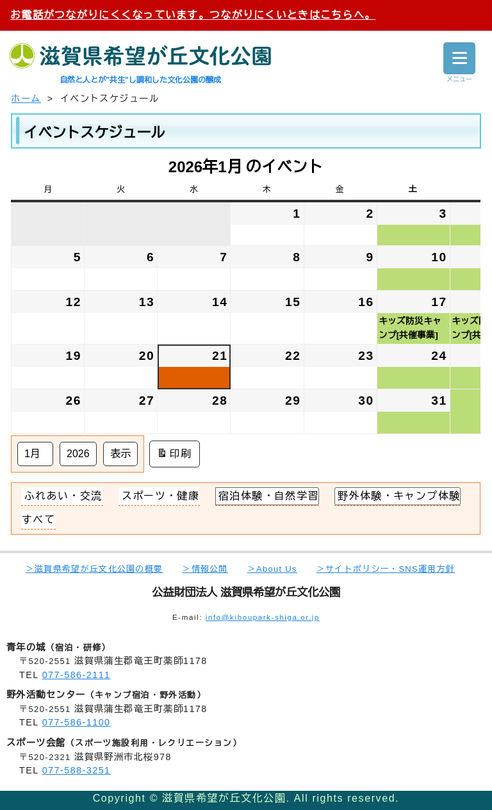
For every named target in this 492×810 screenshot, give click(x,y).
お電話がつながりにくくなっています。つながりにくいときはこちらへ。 (192, 15)
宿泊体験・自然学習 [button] (269, 495)
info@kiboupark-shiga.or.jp (263, 617)
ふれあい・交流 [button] (63, 495)
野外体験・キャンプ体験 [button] (399, 495)
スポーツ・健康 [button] (161, 495)
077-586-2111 (76, 675)
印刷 (174, 454)
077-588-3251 (76, 770)
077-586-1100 (76, 722)
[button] (38, 520)
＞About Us (272, 569)
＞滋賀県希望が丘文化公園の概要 (94, 569)
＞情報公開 (204, 569)
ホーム (25, 98)
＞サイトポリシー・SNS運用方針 (385, 569)
